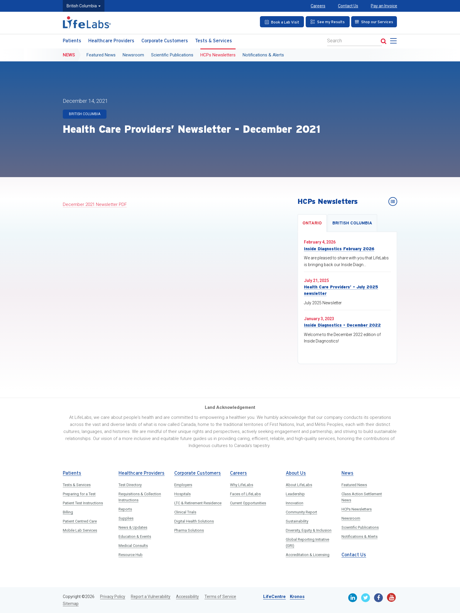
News (69, 55)
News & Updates (133, 527)
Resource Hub (131, 554)
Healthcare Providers (111, 41)
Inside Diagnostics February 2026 (339, 248)
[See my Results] (327, 21)
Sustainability (297, 521)
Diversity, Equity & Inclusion (309, 530)
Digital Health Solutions (194, 521)
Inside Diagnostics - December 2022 (342, 325)
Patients (72, 41)
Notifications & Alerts (263, 55)
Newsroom (133, 55)
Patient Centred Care (80, 521)
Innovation (294, 503)
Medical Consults (133, 545)
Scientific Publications (172, 55)
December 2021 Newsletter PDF (95, 204)
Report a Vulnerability (150, 596)
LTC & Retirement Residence (197, 503)
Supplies (126, 518)
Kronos (297, 596)
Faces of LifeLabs (245, 494)
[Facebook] (378, 597)
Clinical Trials (185, 512)
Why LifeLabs (241, 485)
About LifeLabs (299, 485)
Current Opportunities (248, 503)
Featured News (101, 55)
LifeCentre (274, 596)
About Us (296, 473)
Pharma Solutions (189, 530)
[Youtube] (391, 597)
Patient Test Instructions (83, 503)
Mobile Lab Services (80, 530)
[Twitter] (365, 597)
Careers (318, 6)
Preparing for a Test (79, 494)
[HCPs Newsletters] (392, 201)
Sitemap (71, 603)
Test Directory (130, 485)
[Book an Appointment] (281, 21)
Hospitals (182, 494)
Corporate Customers (164, 41)
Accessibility (187, 596)
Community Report (301, 512)
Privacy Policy (112, 596)
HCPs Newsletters (218, 55)
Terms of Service (220, 596)
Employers (183, 485)
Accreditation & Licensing (307, 554)
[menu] (394, 42)
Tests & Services (213, 41)
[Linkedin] (352, 597)
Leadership (295, 494)
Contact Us (348, 6)
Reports (125, 509)
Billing (68, 512)
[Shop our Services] (373, 21)
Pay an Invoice (384, 6)
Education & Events (135, 536)
